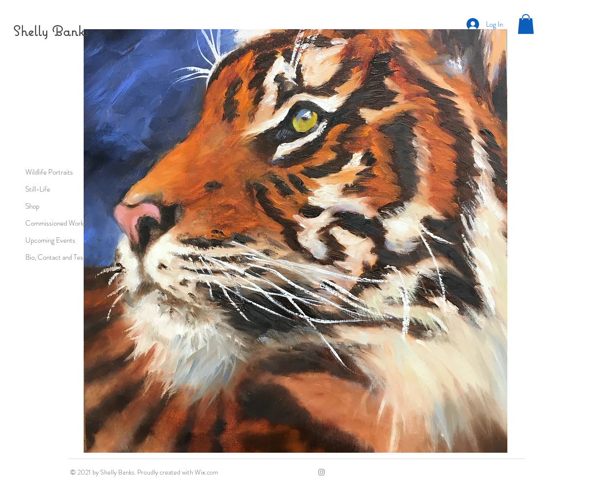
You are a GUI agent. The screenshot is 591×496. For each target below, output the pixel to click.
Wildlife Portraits (49, 172)
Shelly (30, 31)
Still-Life (37, 189)
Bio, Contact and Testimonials (66, 257)
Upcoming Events (50, 240)
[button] (526, 24)
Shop (32, 206)
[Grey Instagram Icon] (321, 472)
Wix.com (206, 472)
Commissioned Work (54, 223)
